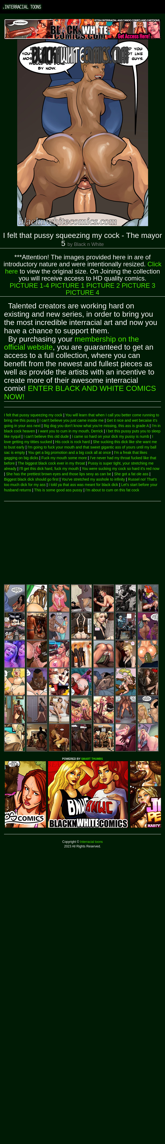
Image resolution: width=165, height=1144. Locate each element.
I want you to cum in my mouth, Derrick (70, 431)
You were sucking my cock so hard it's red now (120, 468)
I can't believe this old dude (46, 436)
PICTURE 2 (103, 285)
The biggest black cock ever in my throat (51, 463)
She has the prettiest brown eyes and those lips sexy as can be (58, 474)
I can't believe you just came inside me (71, 420)
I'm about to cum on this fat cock (112, 490)
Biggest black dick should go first (31, 479)
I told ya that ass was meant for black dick (83, 485)
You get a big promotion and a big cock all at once (69, 452)
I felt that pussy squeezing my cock (33, 415)
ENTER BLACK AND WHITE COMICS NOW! (80, 392)
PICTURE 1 (67, 285)
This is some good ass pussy (58, 490)
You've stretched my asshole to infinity (93, 479)
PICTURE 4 (82, 292)
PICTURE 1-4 (29, 285)
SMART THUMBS (92, 758)
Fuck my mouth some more (64, 458)
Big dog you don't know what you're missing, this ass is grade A (96, 426)
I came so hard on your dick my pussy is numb (110, 436)
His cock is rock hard (72, 442)
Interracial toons (91, 842)
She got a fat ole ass (131, 474)
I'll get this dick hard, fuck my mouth (49, 468)
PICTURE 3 (138, 285)
